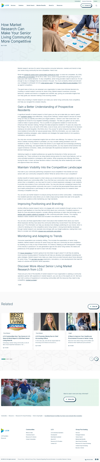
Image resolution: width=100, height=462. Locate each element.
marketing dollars (26, 116)
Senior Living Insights (38, 415)
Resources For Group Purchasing (23, 415)
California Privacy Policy (30, 459)
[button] (96, 359)
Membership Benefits (80, 439)
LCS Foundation (4, 436)
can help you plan (37, 259)
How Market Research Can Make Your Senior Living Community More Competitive (63, 415)
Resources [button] (59, 5)
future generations (26, 253)
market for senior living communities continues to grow (41, 74)
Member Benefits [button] (41, 5)
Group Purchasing (82, 429)
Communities (77, 1)
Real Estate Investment (56, 437)
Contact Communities (31, 439)
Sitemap (69, 459)
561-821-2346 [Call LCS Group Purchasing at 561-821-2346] (89, 459)
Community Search (30, 434)
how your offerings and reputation (67, 83)
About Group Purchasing (81, 441)
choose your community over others (49, 231)
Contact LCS (53, 443)
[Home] (5, 5)
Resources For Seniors (31, 437)
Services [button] (13, 5)
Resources (11, 415)
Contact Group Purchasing (82, 445)
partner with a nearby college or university (31, 214)
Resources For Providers (56, 441)
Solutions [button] (21, 5)
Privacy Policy (21, 459)
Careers (95, 1)
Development (54, 434)
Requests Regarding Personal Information (46, 459)
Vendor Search (30, 5)
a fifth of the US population (26, 77)
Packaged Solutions (80, 434)
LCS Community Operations (57, 432)
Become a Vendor (80, 447)
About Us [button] (51, 5)
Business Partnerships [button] (87, 1)
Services (78, 432)
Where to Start (29, 432)
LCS (52, 429)
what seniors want (47, 83)
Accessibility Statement (61, 459)
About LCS (53, 439)
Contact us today (31, 280)
